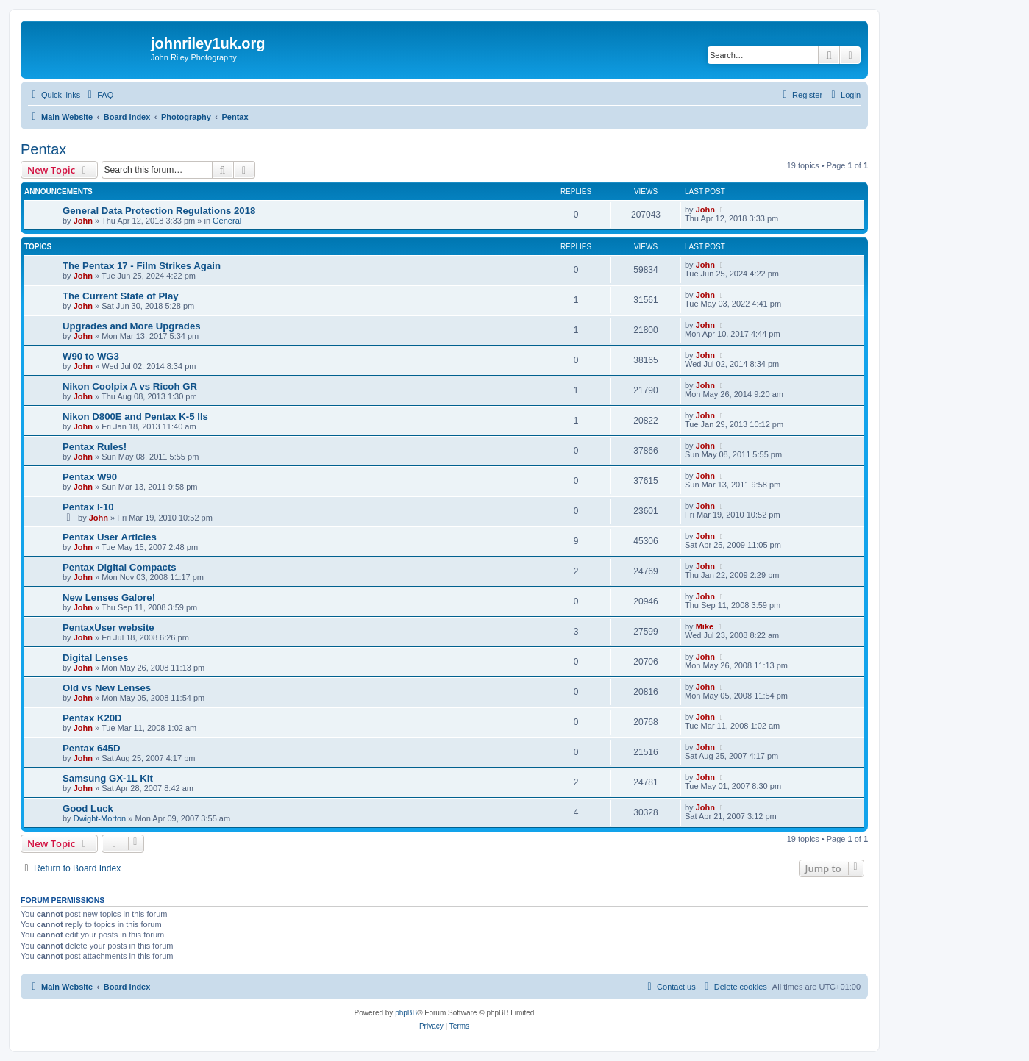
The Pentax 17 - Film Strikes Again (142, 265)
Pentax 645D (91, 748)
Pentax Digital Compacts (120, 567)
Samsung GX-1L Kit (108, 778)
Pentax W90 (90, 476)
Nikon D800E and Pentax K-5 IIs (135, 416)
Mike (704, 626)
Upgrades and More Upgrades (132, 326)
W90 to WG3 (91, 356)
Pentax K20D (92, 718)
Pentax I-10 (88, 506)
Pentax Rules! (95, 446)
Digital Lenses (95, 657)
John (83, 220)
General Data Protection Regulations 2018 (159, 210)
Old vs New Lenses (107, 687)
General (227, 220)
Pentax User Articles (110, 537)
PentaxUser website (108, 627)
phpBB (406, 1013)
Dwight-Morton (100, 818)
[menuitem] (98, 95)
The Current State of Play (121, 295)
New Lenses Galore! (109, 597)
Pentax (43, 149)
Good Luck (88, 808)
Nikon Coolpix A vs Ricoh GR (130, 386)
